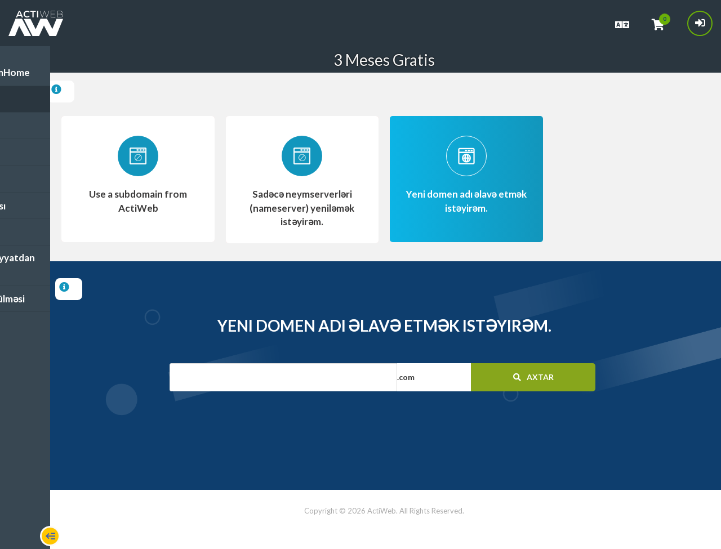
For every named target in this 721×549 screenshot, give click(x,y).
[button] (462, 376)
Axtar (536, 376)
